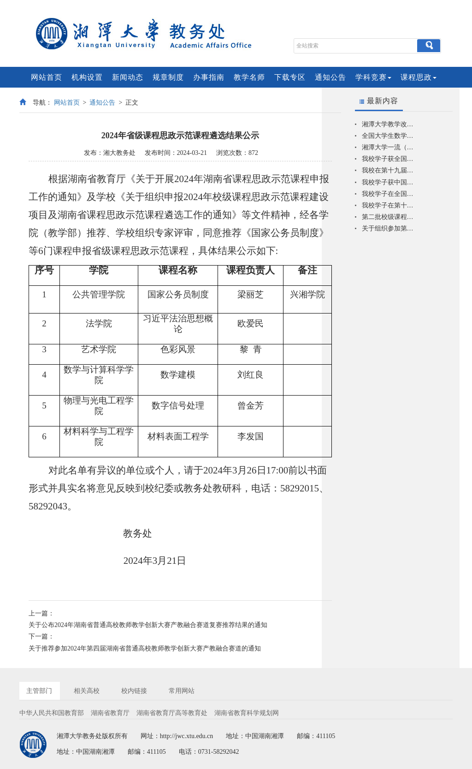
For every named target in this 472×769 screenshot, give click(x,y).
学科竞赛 (373, 77)
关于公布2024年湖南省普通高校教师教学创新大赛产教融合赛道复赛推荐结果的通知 (148, 624)
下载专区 (290, 77)
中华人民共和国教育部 (51, 713)
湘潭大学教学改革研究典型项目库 (388, 124)
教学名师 (249, 77)
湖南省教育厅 (110, 713)
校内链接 (134, 690)
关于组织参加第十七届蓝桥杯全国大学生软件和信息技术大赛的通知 (388, 228)
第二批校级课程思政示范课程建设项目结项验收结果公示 (388, 216)
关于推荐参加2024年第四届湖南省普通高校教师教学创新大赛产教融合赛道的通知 (145, 648)
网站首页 (46, 77)
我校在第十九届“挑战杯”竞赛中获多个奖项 (388, 170)
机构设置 (87, 77)
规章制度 (168, 77)
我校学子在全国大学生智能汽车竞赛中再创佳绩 (388, 193)
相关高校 (87, 690)
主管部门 (39, 690)
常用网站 (182, 690)
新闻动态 (127, 77)
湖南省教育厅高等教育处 (171, 713)
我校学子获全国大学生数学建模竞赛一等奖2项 (388, 158)
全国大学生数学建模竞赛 (388, 135)
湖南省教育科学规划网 (246, 713)
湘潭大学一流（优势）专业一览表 (388, 147)
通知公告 (330, 77)
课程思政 (419, 77)
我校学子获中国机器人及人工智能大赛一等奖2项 (388, 182)
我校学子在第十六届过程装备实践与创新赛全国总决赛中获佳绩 (388, 205)
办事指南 (208, 77)
